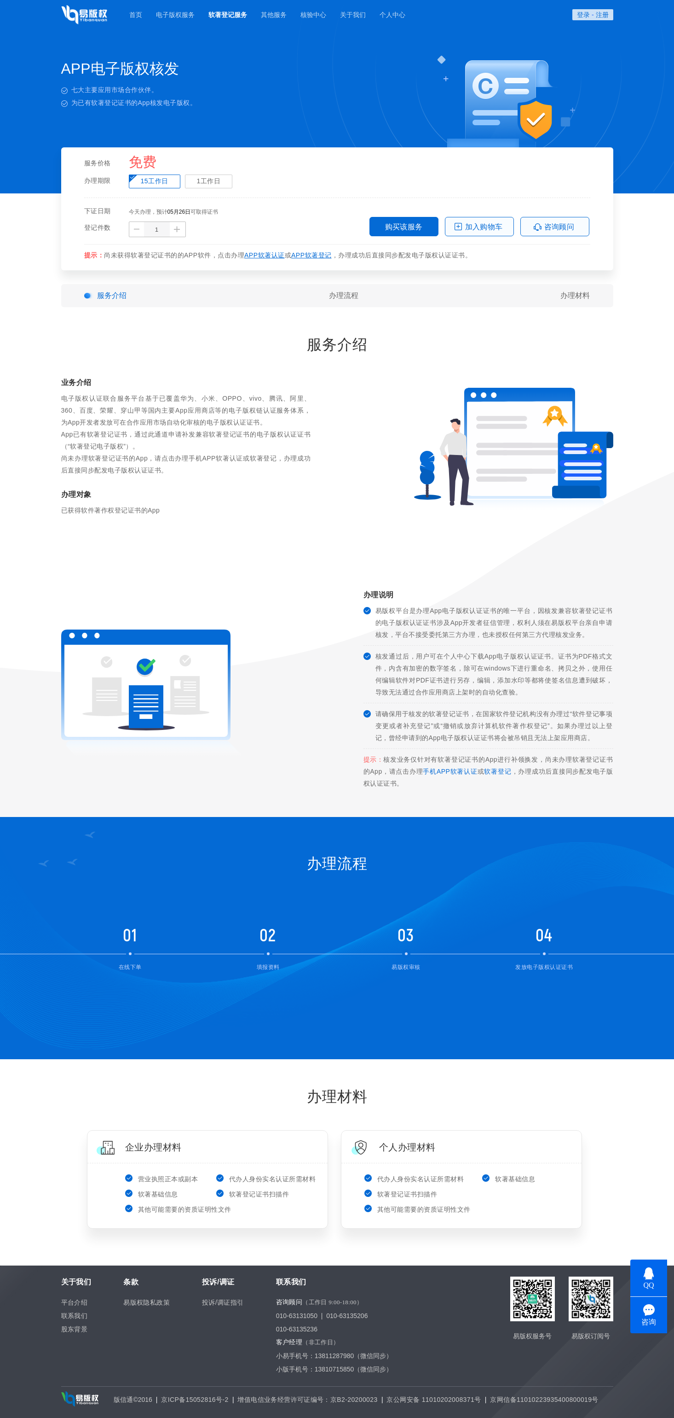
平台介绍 (74, 1302)
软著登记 (497, 771)
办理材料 (575, 295)
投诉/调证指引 (223, 1302)
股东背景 (74, 1329)
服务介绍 (112, 295)
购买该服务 (404, 227)
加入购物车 (484, 227)
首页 (135, 14)
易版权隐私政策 (146, 1302)
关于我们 (353, 14)
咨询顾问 (559, 227)
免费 (142, 162)
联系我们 (74, 1315)
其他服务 (274, 14)
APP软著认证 (264, 255)
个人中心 (392, 14)
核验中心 (313, 14)
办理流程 (343, 295)
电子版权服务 (175, 14)
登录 (583, 14)
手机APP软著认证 (450, 771)
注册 (602, 14)
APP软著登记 (311, 255)
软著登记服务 (227, 14)
